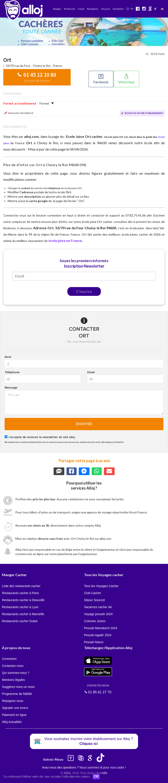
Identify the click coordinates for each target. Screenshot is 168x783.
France (57, 65)
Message (11, 387)
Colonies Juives (94, 621)
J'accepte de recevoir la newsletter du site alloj (41, 437)
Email (90, 372)
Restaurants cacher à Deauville (23, 600)
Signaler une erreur (15, 708)
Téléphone (12, 372)
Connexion (9, 658)
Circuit (81, 8)
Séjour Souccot (94, 600)
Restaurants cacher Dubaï (20, 621)
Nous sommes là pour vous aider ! (102, 767)
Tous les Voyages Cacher (101, 586)
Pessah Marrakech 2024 (100, 628)
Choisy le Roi (41, 65)
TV (129, 8)
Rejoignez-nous (12, 701)
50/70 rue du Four (18, 65)
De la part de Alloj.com (37, 81)
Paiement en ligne (14, 715)
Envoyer (84, 424)
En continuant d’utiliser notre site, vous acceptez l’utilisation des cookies (47, 776)
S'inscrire (84, 291)
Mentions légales (13, 680)
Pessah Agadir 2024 (97, 635)
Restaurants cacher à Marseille (23, 614)
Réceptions (92, 8)
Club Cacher (92, 593)
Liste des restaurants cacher (21, 586)
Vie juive (105, 8)
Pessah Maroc (93, 642)
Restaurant (69, 8)
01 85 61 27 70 (98, 689)
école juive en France (65, 240)
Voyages (57, 8)
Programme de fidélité (17, 694)
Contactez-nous (12, 666)
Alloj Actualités (12, 722)
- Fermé (28, 103)
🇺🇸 (162, 8)
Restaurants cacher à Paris (20, 593)
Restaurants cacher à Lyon (20, 607)
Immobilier (118, 8)
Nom (8, 357)
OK (96, 776)
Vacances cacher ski (98, 607)
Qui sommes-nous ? (15, 673)
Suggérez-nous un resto (18, 687)
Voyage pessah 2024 (98, 614)
